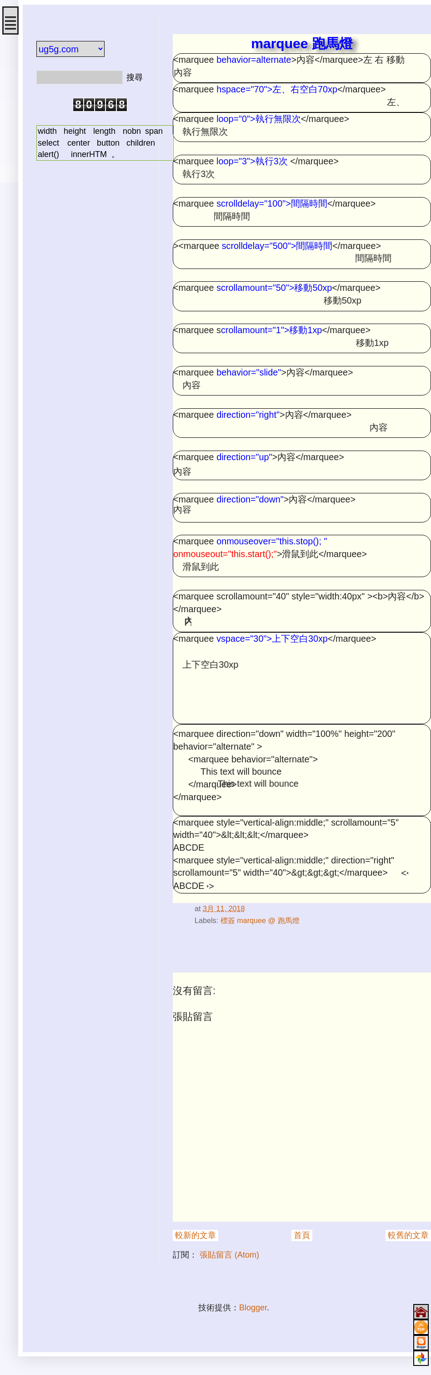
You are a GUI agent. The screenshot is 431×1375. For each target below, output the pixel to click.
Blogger (253, 1307)
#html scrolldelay (195, 893)
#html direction (185, 893)
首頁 (302, 1235)
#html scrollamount (178, 893)
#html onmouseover (189, 893)
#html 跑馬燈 (192, 893)
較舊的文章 (408, 1235)
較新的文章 (195, 1235)
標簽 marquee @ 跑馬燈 (260, 920)
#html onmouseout (182, 893)
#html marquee (174, 893)
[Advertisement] (90, 219)
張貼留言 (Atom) (229, 1254)
